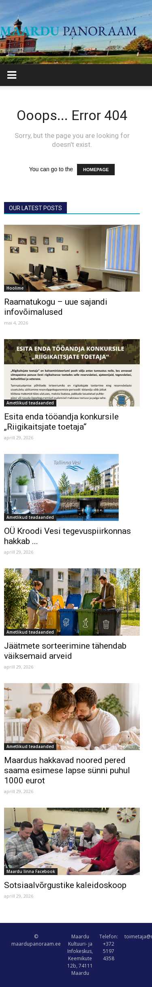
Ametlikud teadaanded (30, 403)
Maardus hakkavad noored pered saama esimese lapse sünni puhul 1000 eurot (67, 770)
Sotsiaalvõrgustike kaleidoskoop (65, 885)
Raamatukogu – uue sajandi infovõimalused (55, 307)
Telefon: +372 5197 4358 (108, 947)
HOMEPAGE (96, 169)
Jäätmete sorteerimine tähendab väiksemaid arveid (65, 651)
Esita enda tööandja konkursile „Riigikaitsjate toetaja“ (61, 422)
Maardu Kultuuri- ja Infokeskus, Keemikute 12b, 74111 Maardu (80, 954)
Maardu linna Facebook (30, 871)
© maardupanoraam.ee (36, 940)
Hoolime (15, 288)
